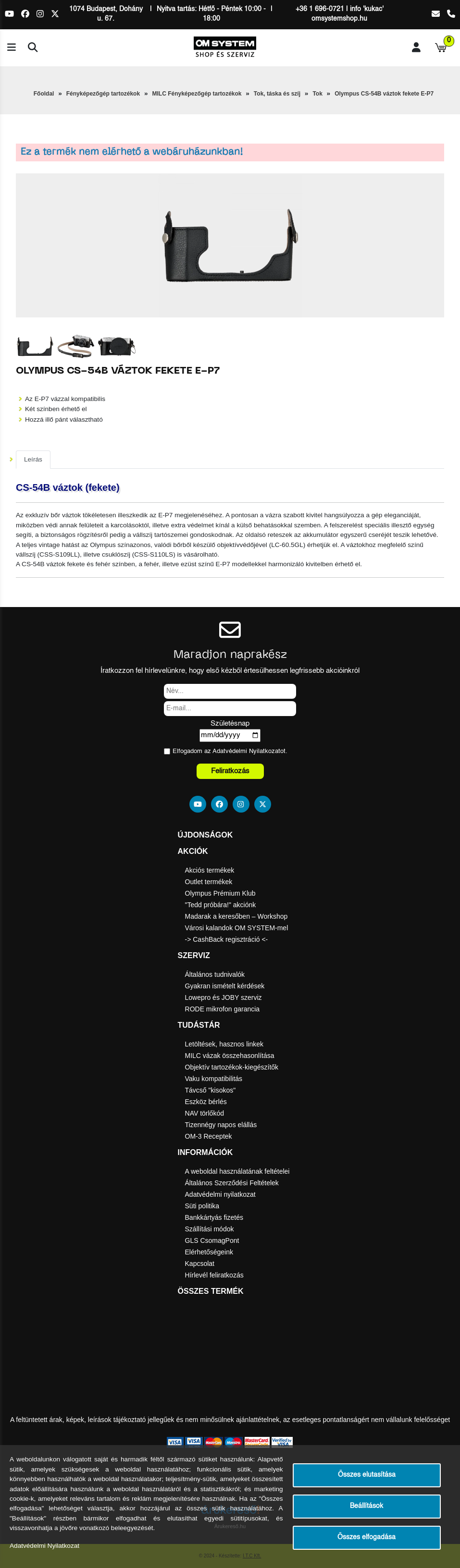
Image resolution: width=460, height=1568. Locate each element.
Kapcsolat (199, 1263)
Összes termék (211, 1291)
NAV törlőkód (204, 1113)
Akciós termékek (210, 870)
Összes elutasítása (367, 1475)
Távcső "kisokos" (210, 1090)
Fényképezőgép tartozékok (103, 93)
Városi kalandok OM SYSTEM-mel (236, 928)
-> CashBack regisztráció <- (226, 939)
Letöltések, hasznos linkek (224, 1044)
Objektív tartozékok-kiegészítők (232, 1067)
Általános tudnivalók (215, 974)
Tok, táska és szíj (277, 93)
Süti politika (202, 1206)
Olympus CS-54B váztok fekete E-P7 (384, 93)
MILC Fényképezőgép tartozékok (196, 93)
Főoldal (44, 93)
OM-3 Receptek (208, 1136)
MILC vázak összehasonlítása (229, 1055)
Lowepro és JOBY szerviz (223, 997)
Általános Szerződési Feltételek (232, 1183)
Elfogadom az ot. (230, 751)
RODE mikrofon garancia (222, 1009)
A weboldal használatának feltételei (237, 1171)
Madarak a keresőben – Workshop (236, 916)
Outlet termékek (209, 882)
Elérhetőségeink (209, 1252)
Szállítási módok (209, 1229)
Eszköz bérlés (206, 1102)
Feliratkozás (230, 771)
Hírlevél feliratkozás (214, 1275)
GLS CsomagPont (212, 1240)
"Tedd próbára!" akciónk (220, 905)
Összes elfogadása (366, 1537)
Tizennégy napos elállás (221, 1125)
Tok (317, 93)
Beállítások (366, 1506)
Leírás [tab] (33, 459)
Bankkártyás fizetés (214, 1217)
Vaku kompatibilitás (214, 1078)
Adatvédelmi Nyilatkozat (246, 751)
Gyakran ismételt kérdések (225, 986)
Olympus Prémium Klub (220, 893)
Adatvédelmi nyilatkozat (220, 1194)
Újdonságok (205, 835)
